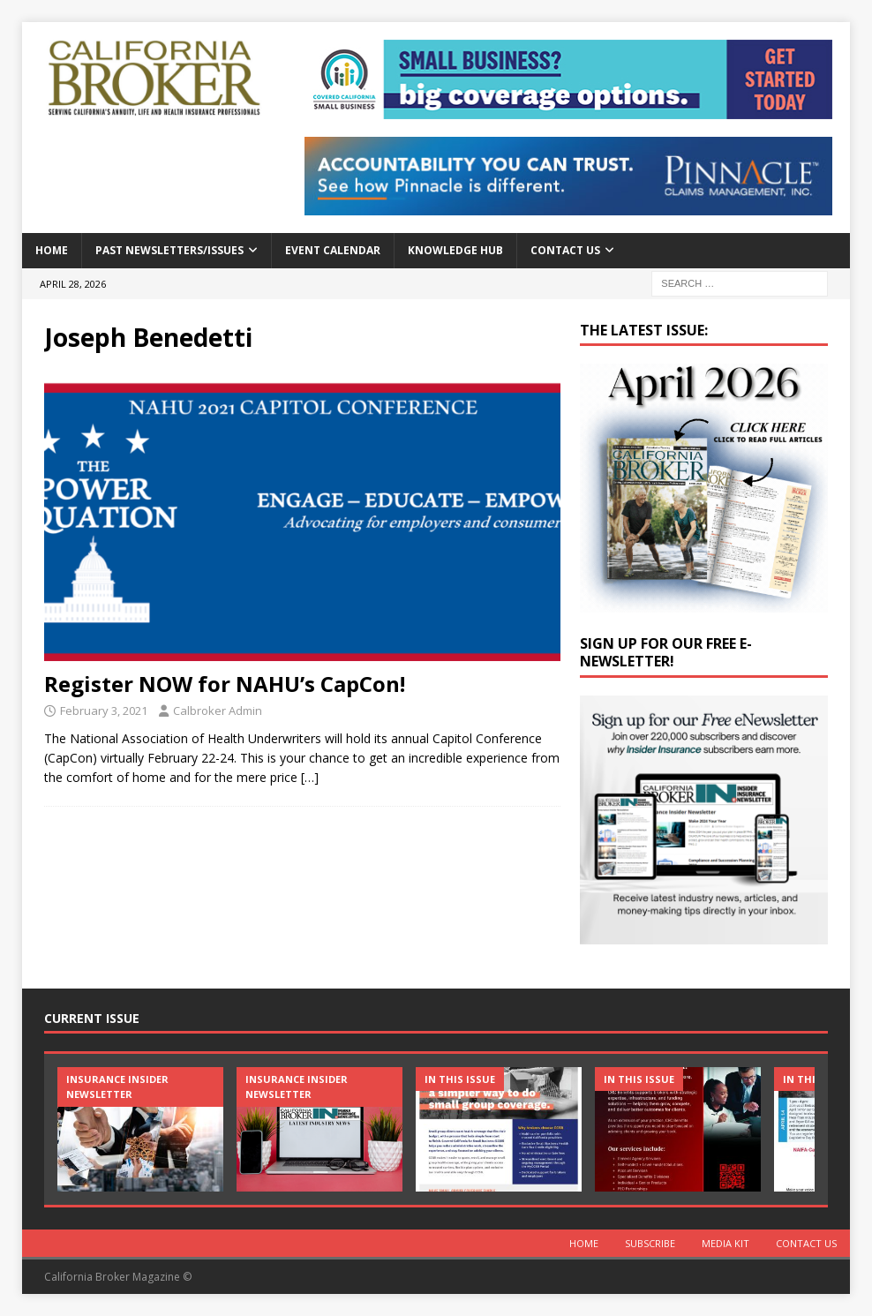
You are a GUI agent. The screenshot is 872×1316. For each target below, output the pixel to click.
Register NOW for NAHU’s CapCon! (224, 683)
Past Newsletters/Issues (169, 250)
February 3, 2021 (103, 710)
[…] (310, 777)
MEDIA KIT (725, 1243)
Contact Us (565, 250)
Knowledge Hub (455, 250)
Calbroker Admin (217, 710)
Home (51, 250)
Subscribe (650, 1243)
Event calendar (332, 250)
